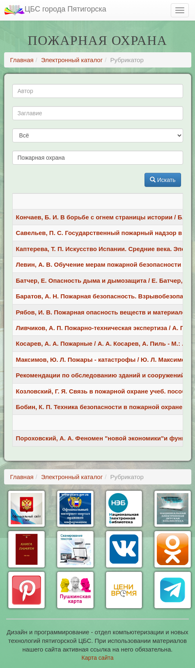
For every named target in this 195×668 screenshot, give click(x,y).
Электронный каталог (72, 59)
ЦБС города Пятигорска (55, 10)
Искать (163, 180)
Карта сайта (98, 657)
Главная (22, 59)
